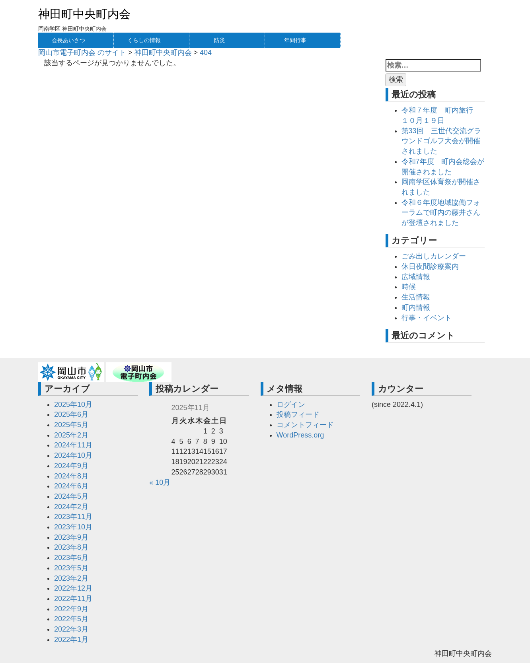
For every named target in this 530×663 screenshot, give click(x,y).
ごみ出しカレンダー (433, 256)
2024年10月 (73, 455)
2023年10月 (73, 527)
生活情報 (415, 297)
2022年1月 (71, 640)
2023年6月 (71, 558)
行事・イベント (426, 318)
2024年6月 (71, 486)
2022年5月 (71, 619)
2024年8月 (71, 476)
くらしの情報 (144, 40)
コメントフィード (305, 425)
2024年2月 (71, 507)
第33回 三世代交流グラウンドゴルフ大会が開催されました (441, 141)
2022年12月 (73, 588)
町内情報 (415, 307)
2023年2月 (71, 578)
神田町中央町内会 (84, 14)
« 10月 (159, 482)
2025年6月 (71, 414)
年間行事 (295, 40)
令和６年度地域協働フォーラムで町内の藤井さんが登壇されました (440, 212)
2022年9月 (71, 609)
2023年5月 (71, 568)
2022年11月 (73, 599)
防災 (219, 40)
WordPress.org (300, 435)
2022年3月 (71, 629)
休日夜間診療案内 (430, 266)
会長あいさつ (68, 40)
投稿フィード (298, 414)
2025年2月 (71, 435)
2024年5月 (71, 496)
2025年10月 (73, 404)
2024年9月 (71, 466)
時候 (408, 287)
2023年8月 (71, 547)
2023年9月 (71, 537)
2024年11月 (73, 445)
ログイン (291, 404)
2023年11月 (73, 517)
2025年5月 (71, 425)
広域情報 (415, 277)
